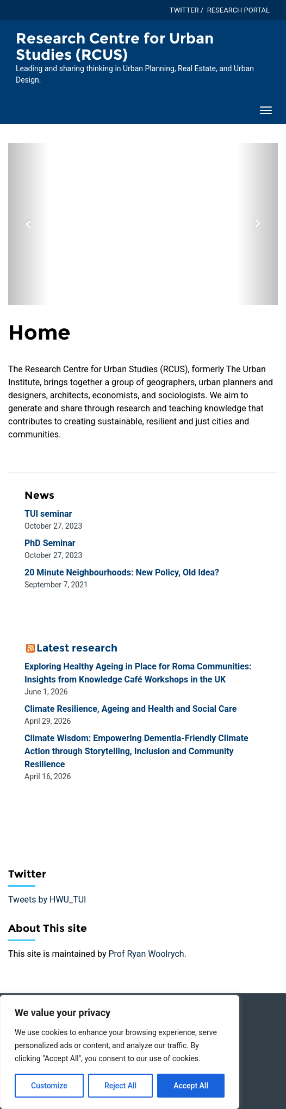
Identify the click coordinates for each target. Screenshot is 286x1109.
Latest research (76, 647)
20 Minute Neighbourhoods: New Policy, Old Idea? (121, 572)
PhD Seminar (50, 543)
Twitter (184, 10)
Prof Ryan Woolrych (146, 954)
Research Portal (238, 10)
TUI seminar (48, 514)
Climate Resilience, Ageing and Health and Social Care (130, 709)
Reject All (120, 1085)
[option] (143, 224)
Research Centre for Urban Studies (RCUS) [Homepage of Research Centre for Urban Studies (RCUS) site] (115, 46)
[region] (119, 1052)
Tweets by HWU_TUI (47, 899)
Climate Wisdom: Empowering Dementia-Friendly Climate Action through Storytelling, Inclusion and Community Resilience (136, 751)
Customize (49, 1085)
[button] (28, 224)
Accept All (190, 1085)
